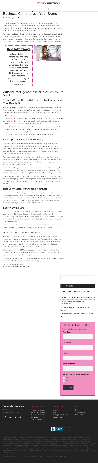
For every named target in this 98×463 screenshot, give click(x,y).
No (67, 381)
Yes (67, 378)
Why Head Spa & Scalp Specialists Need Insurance (77, 298)
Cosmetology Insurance (38, 410)
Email (65, 353)
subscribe (6, 261)
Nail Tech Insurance (37, 414)
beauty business (25, 266)
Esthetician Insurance (37, 412)
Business (13, 264)
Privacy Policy (38, 456)
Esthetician (19, 264)
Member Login (57, 416)
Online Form (78, 414)
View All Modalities (36, 418)
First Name (67, 332)
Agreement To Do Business (59, 456)
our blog (36, 261)
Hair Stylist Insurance (37, 416)
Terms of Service (47, 456)
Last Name (67, 343)
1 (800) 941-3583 (80, 412)
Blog (54, 412)
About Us (56, 410)
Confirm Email (69, 364)
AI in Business (15, 266)
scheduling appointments (11, 121)
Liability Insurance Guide (60, 414)
